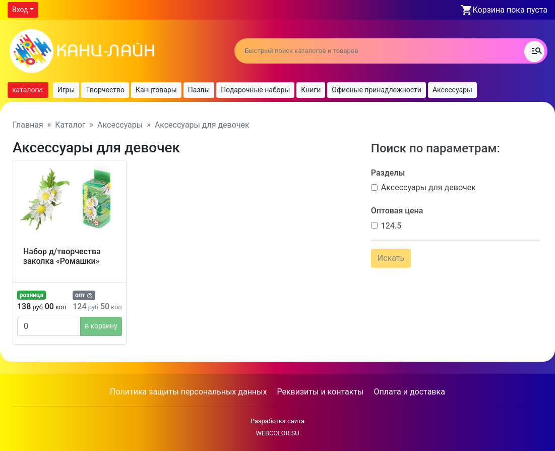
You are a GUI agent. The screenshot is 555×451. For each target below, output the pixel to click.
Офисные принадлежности (376, 90)
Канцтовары (156, 90)
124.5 (389, 223)
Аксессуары (452, 90)
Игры (66, 90)
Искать (389, 255)
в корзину (101, 326)
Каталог (70, 125)
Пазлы (199, 90)
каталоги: (28, 90)
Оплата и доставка (409, 392)
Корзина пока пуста (510, 10)
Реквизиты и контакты (320, 392)
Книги (311, 90)
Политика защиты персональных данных (188, 392)
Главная (28, 125)
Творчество (105, 90)
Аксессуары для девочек (426, 185)
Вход (20, 10)
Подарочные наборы (255, 90)
